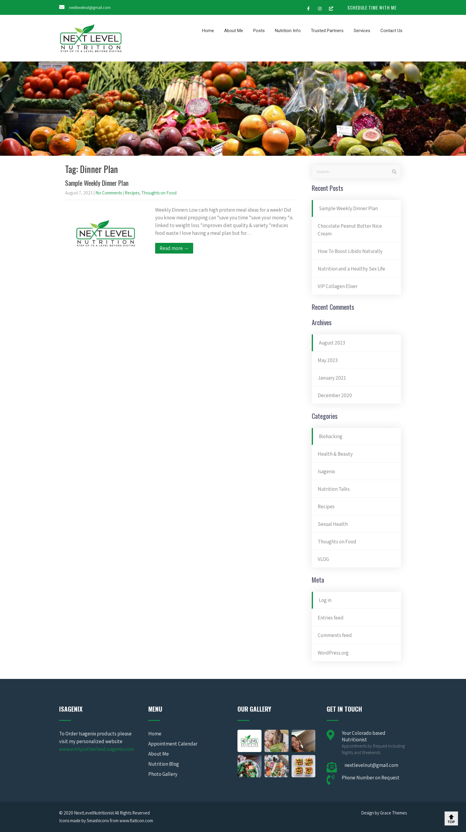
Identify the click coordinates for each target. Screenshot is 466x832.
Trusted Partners (327, 30)
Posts (259, 30)
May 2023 (328, 360)
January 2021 (332, 378)
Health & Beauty (335, 454)
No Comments (108, 193)
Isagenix (326, 471)
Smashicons (98, 820)
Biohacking (330, 436)
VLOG (323, 559)
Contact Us (391, 30)
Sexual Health (333, 524)
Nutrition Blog (163, 764)
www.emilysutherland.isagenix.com (96, 749)
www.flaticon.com (136, 820)
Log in (325, 600)
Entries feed (331, 617)
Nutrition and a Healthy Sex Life (351, 268)
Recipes (132, 193)
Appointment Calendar (172, 743)
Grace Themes (393, 813)
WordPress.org (333, 652)
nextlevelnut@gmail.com (90, 7)
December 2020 (335, 395)
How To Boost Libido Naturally (350, 251)
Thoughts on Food (159, 193)
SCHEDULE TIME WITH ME (371, 7)
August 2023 (332, 342)
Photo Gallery (162, 774)
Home (208, 30)
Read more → (174, 248)
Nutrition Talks (334, 489)
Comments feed (335, 635)
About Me (233, 30)
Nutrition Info (288, 30)
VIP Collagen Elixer (338, 286)
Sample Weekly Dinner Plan (96, 183)
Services (362, 30)
